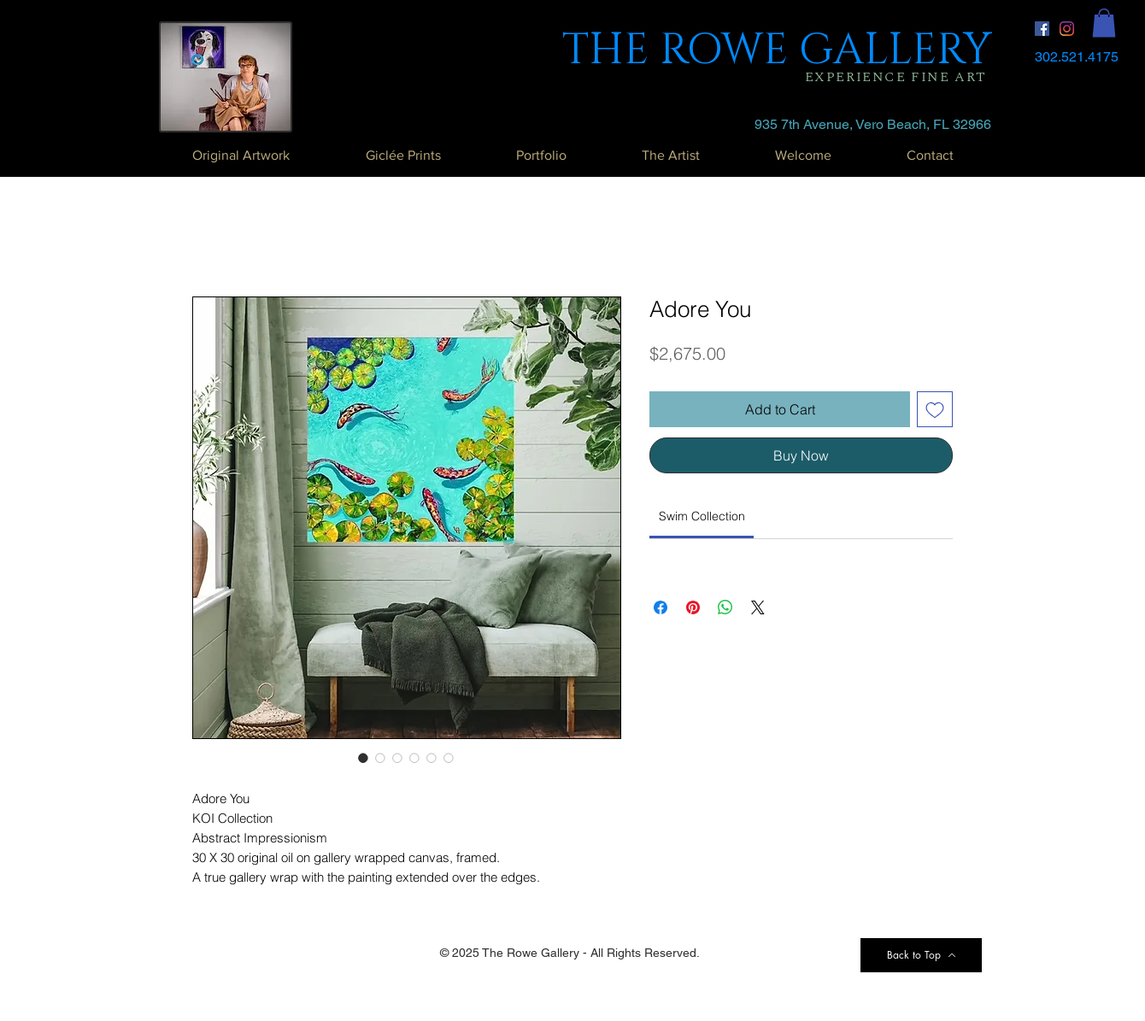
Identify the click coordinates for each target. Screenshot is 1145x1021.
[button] (1104, 23)
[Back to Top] (921, 955)
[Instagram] (1067, 28)
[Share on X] (758, 607)
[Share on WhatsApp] (725, 607)
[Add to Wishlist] (935, 409)
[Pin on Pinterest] (693, 607)
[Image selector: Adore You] (363, 757)
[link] (702, 516)
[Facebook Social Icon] (1042, 28)
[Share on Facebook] (660, 607)
